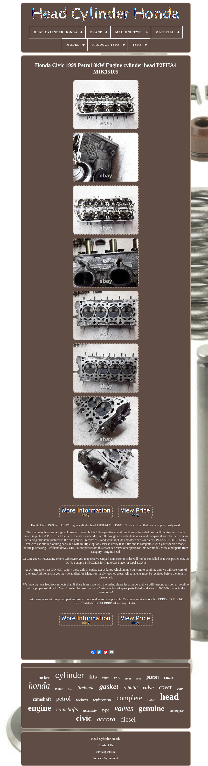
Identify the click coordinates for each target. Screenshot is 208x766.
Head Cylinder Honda (105, 739)
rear (180, 688)
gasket (108, 686)
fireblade (86, 687)
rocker (44, 677)
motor (59, 688)
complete (129, 698)
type (105, 710)
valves (123, 708)
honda (39, 685)
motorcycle (177, 710)
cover (165, 687)
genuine (151, 708)
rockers (82, 700)
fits (93, 676)
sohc (138, 678)
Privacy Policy (105, 752)
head (169, 697)
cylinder (69, 675)
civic (84, 718)
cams (168, 677)
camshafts (67, 709)
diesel (128, 719)
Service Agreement (105, 758)
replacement (102, 700)
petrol (63, 698)
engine (39, 707)
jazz (70, 689)
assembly (90, 710)
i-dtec (151, 700)
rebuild (130, 687)
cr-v (117, 678)
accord (106, 719)
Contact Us (105, 745)
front (128, 678)
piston (153, 677)
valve (148, 687)
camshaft (42, 699)
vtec (105, 677)
